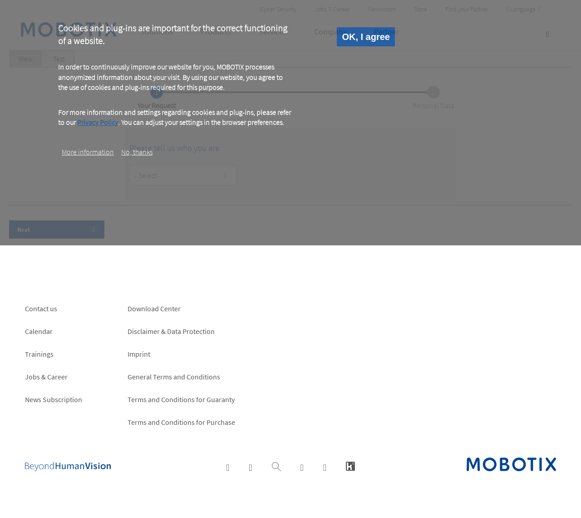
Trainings (39, 354)
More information (88, 151)
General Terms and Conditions (174, 376)
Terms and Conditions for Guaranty (181, 399)
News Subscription (53, 399)
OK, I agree (366, 37)
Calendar (39, 331)
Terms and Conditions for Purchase (181, 422)
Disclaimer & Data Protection (171, 331)
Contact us (41, 308)
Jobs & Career (46, 376)
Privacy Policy (97, 122)
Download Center (154, 308)
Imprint (139, 354)
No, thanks (137, 151)
